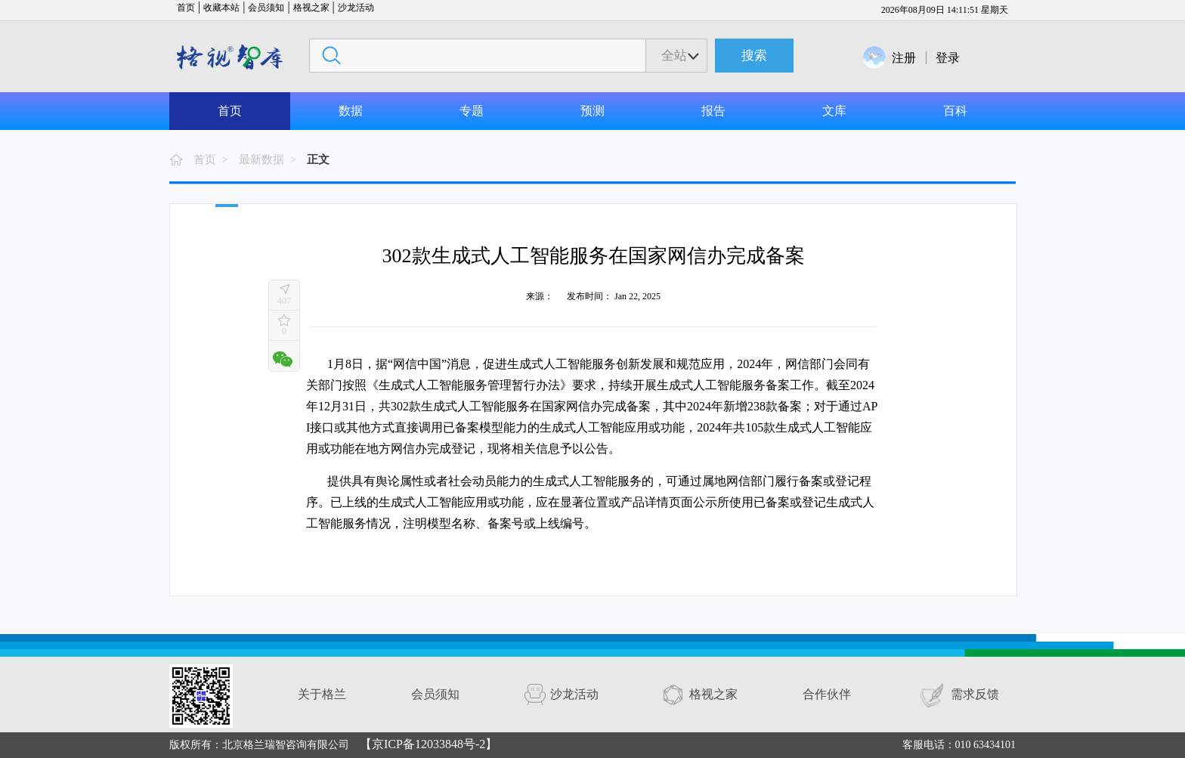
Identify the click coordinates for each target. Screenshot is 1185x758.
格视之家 (311, 7)
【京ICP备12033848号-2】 (428, 744)
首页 (186, 7)
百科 (955, 110)
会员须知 (266, 7)
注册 (904, 57)
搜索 (754, 55)
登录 (948, 57)
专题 (471, 110)
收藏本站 (221, 7)
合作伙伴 (827, 694)
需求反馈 (975, 694)
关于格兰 (322, 694)
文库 (834, 110)
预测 (592, 110)
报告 (713, 110)
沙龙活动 (356, 7)
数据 (351, 110)
